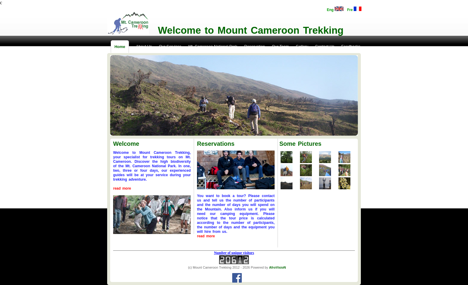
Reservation (254, 46)
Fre (354, 9)
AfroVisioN (277, 267)
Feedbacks (351, 46)
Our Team (280, 46)
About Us (144, 46)
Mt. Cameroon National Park (212, 46)
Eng (335, 9)
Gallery (302, 46)
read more (122, 188)
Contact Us (324, 46)
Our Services (170, 46)
